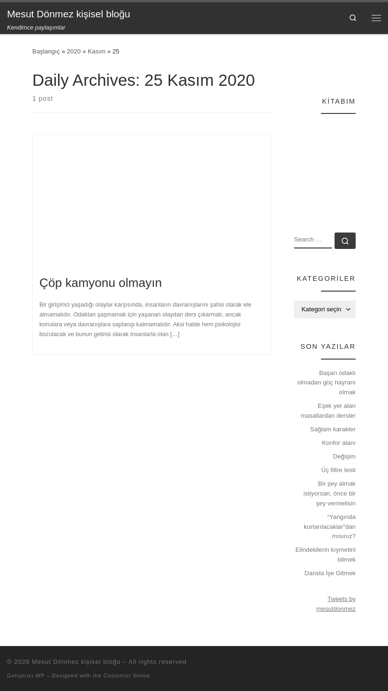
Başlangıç (46, 51)
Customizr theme (127, 675)
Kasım (96, 51)
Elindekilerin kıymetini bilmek (326, 554)
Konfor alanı (339, 442)
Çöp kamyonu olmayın (100, 283)
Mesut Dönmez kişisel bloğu (76, 661)
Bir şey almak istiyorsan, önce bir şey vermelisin (330, 493)
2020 (74, 51)
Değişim (344, 456)
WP (40, 675)
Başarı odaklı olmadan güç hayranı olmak (326, 382)
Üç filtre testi (338, 469)
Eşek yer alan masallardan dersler (328, 410)
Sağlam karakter (333, 429)
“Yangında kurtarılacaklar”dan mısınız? (330, 526)
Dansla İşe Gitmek (330, 573)
